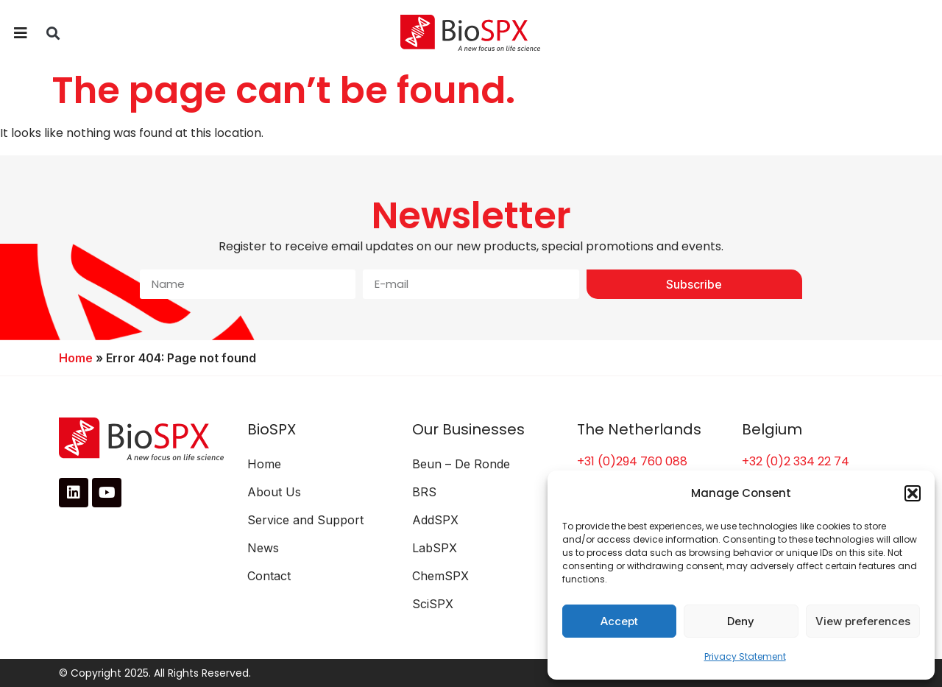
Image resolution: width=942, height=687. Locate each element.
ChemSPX (440, 575)
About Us (274, 492)
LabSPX (434, 547)
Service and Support (305, 519)
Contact (269, 575)
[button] (912, 493)
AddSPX (435, 519)
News (263, 547)
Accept (619, 621)
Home (76, 357)
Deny (740, 621)
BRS (424, 492)
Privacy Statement (745, 656)
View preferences (862, 621)
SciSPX (432, 603)
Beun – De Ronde (461, 464)
